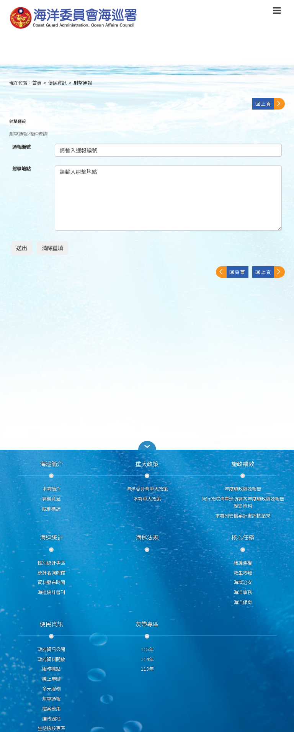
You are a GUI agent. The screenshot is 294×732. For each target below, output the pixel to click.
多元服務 (51, 688)
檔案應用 (51, 708)
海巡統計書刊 (51, 592)
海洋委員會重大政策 (147, 488)
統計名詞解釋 (51, 572)
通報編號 (21, 147)
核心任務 (242, 537)
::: (4, 86)
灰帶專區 (147, 623)
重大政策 (147, 463)
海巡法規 (147, 537)
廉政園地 (51, 718)
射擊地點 (21, 168)
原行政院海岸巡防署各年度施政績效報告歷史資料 (242, 502)
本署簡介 (51, 488)
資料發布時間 (51, 582)
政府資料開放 (51, 659)
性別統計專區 (51, 562)
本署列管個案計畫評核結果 (242, 515)
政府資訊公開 (51, 649)
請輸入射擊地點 (168, 198)
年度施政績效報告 (242, 488)
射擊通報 (83, 82)
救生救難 (243, 572)
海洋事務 (243, 592)
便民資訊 (57, 82)
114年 (147, 659)
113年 (147, 668)
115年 (147, 649)
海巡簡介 (51, 463)
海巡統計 (51, 537)
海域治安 (243, 582)
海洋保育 (243, 602)
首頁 (36, 82)
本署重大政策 (147, 498)
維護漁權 (243, 562)
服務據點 (51, 668)
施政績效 (242, 463)
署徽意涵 (51, 498)
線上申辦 (51, 678)
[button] (147, 445)
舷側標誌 (51, 508)
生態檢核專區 (51, 728)
